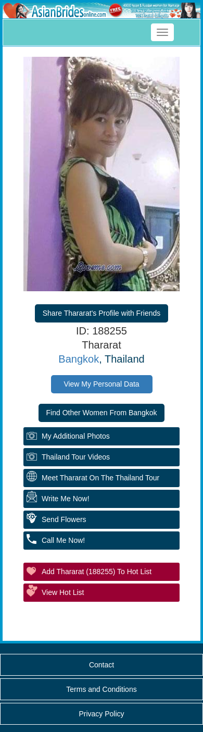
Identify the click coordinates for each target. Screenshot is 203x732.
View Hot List (63, 592)
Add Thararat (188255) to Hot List (96, 571)
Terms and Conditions (101, 689)
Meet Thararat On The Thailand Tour (100, 478)
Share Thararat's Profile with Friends (102, 313)
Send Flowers (64, 519)
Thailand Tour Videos (76, 457)
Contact (101, 665)
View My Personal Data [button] (101, 384)
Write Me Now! (66, 498)
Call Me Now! (63, 540)
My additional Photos (76, 436)
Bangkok (78, 359)
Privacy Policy (101, 714)
